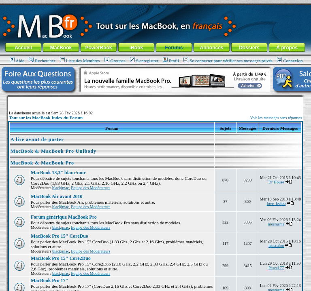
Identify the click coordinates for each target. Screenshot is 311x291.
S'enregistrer (144, 60)
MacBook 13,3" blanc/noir (58, 172)
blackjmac (60, 188)
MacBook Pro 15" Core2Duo (61, 258)
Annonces (211, 48)
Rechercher (42, 60)
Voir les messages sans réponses (276, 118)
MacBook (61, 48)
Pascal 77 (276, 268)
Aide (17, 60)
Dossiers (249, 48)
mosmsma (276, 224)
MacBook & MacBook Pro (42, 163)
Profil (171, 60)
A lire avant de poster (37, 139)
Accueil (23, 48)
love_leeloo (276, 203)
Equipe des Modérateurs (90, 188)
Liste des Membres (80, 60)
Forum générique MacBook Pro (64, 217)
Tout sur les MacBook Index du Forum (46, 117)
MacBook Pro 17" (49, 280)
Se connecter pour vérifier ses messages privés (228, 60)
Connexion (289, 60)
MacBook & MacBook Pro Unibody (53, 151)
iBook (136, 48)
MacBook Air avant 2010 (56, 196)
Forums (174, 48)
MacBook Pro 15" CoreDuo (59, 236)
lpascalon (276, 245)
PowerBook (98, 48)
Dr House (276, 182)
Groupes (115, 60)
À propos (287, 48)
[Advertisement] (155, 100)
